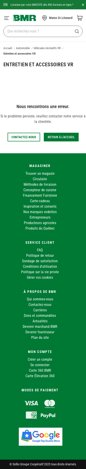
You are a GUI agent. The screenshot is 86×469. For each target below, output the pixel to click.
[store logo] (24, 18)
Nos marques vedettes (40, 212)
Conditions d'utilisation (40, 266)
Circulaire (40, 179)
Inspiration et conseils (40, 206)
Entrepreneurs (40, 217)
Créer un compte (40, 359)
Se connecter (40, 365)
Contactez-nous (39, 304)
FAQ (40, 250)
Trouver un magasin (40, 173)
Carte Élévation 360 (40, 376)
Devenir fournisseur (39, 332)
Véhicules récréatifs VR (47, 48)
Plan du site (40, 337)
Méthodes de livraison (40, 184)
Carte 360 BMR (40, 370)
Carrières (40, 310)
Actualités (40, 321)
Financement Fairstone (40, 195)
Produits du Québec (40, 228)
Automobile (23, 48)
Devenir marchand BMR (40, 326)
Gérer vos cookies (40, 277)
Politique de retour (40, 255)
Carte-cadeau (40, 201)
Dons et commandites (40, 315)
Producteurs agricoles (40, 223)
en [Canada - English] (5, 5)
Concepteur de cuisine (39, 190)
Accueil (7, 48)
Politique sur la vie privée (40, 272)
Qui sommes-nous (40, 299)
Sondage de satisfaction (40, 261)
